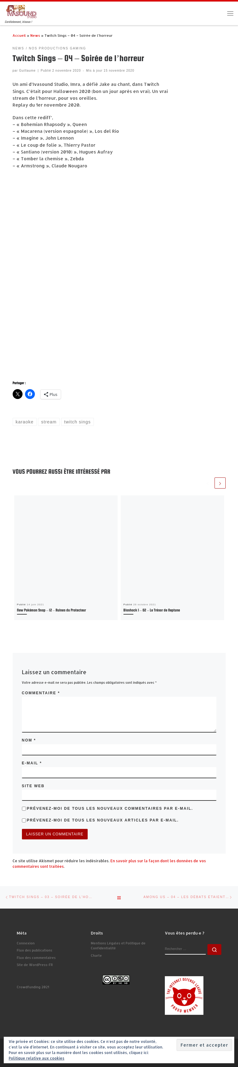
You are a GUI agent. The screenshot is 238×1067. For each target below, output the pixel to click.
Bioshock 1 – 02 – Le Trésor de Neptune (151, 610)
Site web (33, 786)
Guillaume (27, 70)
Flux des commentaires (36, 958)
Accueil (19, 35)
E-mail (32, 763)
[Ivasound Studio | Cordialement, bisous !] (22, 11)
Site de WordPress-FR (35, 965)
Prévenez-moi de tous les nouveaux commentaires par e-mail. (110, 808)
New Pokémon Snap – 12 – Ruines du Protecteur (51, 610)
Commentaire (41, 693)
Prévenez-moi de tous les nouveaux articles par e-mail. (103, 820)
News (35, 35)
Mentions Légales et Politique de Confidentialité (118, 946)
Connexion (26, 943)
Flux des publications (34, 950)
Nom (29, 740)
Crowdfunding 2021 (33, 987)
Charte (96, 955)
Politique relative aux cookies (36, 1058)
